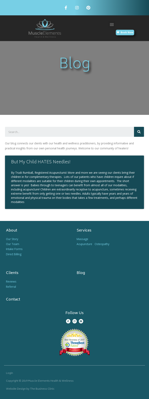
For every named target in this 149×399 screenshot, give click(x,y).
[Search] (139, 132)
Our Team (12, 244)
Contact (13, 300)
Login (9, 373)
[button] (111, 24)
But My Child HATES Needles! (40, 162)
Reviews (11, 281)
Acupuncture (84, 244)
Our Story (12, 239)
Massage (82, 239)
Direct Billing (13, 254)
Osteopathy (102, 244)
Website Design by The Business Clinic (30, 389)
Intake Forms (14, 249)
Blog (81, 273)
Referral (11, 287)
